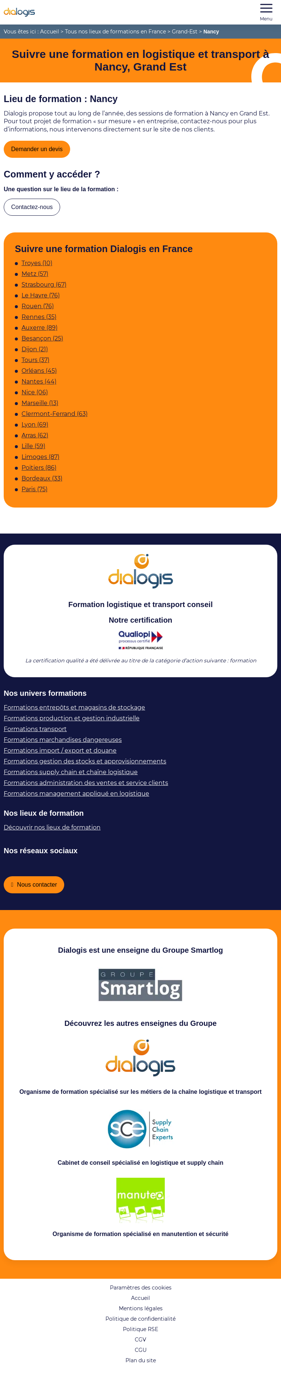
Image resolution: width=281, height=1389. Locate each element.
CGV (140, 1355)
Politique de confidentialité (140, 1334)
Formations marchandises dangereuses (63, 745)
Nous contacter (40, 891)
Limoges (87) (40, 462)
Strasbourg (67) (44, 289)
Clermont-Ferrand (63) (55, 419)
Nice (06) (35, 397)
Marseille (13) (40, 408)
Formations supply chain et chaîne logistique (71, 777)
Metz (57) (35, 279)
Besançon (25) (42, 343)
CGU (141, 1366)
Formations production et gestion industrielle (72, 723)
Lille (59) (33, 451)
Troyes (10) (37, 268)
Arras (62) (35, 440)
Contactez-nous (35, 211)
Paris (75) (35, 494)
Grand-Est (184, 31)
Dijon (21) (35, 354)
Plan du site (140, 1376)
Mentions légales (141, 1324)
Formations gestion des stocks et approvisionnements (85, 766)
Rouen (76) (38, 311)
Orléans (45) (39, 375)
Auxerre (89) (40, 332)
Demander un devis (39, 150)
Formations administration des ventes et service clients (86, 788)
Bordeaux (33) (42, 483)
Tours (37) (35, 365)
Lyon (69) (35, 429)
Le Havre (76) (41, 300)
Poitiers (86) (39, 472)
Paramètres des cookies (140, 1303)
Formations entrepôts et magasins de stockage (74, 712)
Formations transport (35, 734)
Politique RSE (140, 1345)
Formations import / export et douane (60, 755)
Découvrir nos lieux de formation (52, 832)
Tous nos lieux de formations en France (115, 31)
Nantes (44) (39, 386)
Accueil (49, 31)
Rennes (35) (39, 322)
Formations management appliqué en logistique (76, 798)
